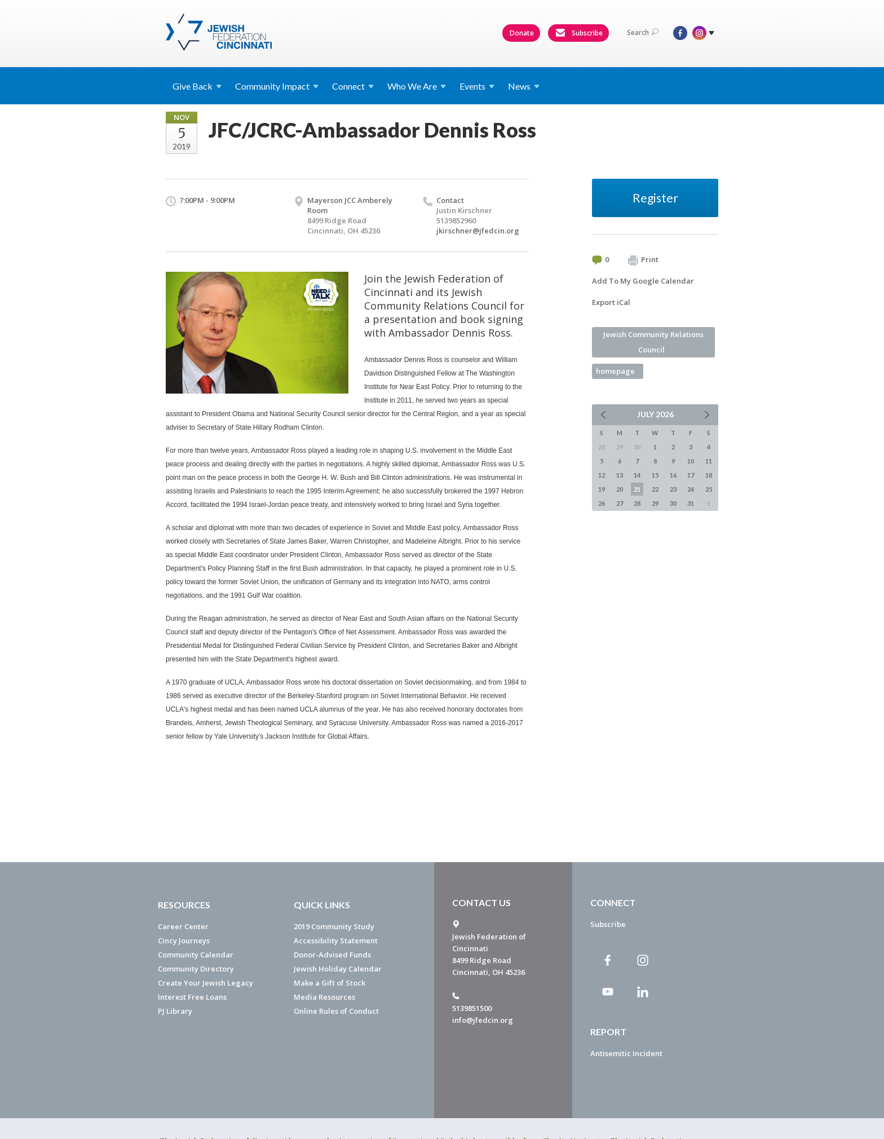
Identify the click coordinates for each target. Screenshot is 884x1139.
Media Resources (324, 997)
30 (673, 503)
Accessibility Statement (336, 940)
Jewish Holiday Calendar (338, 969)
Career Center (183, 926)
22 (655, 489)
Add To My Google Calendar (643, 281)
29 (655, 503)
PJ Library (175, 1011)
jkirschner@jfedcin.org (477, 231)
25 (708, 489)
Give (197, 86)
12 (601, 475)
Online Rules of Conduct (336, 1011)
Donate (522, 33)
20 (619, 489)
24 (690, 489)
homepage (615, 371)
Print (643, 260)
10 (690, 461)
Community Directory (196, 969)
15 (655, 475)
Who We (416, 86)
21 (637, 489)
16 (673, 475)
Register (655, 198)
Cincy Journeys (184, 940)
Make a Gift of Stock (329, 983)
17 (690, 475)
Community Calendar (195, 955)
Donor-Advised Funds (332, 955)
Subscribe (579, 33)
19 (601, 489)
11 (708, 461)
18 (708, 475)
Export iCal (611, 302)
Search (642, 32)
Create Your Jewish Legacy (205, 983)
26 (601, 503)
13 (619, 475)
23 (673, 489)
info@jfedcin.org (482, 1020)
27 (619, 503)
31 (690, 503)
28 (637, 503)
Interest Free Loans (192, 997)
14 (637, 475)
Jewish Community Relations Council (653, 342)
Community (277, 86)
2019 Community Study (334, 926)
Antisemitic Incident (626, 1053)
